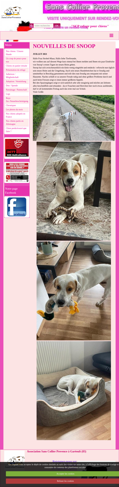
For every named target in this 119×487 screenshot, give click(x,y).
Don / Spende (12, 85)
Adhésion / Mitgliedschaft (12, 75)
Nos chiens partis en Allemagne (14, 122)
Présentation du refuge (15, 70)
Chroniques (11, 105)
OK (56, 25)
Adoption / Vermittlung (16, 81)
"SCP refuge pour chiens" (90, 26)
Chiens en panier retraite (16, 66)
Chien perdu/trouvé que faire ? (16, 130)
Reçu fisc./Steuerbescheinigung (17, 99)
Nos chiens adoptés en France (15, 115)
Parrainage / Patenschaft (16, 90)
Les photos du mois (14, 109)
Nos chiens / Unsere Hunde (14, 53)
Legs (8, 94)
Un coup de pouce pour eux (16, 60)
